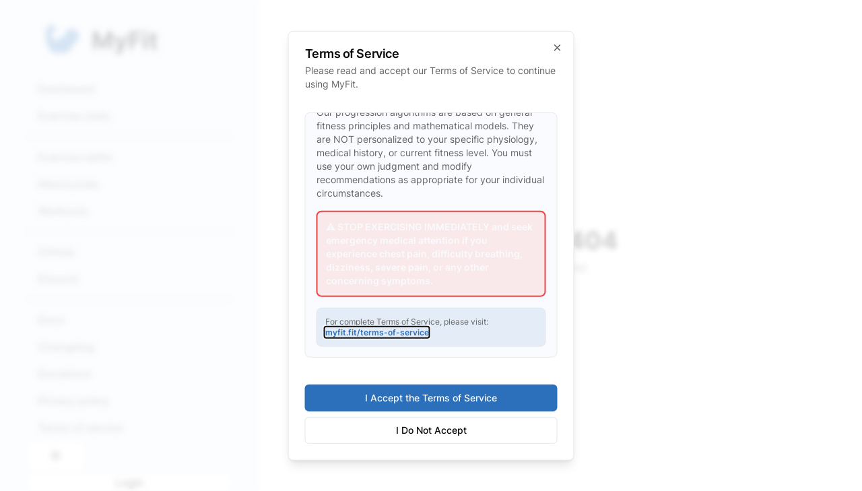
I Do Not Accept (431, 430)
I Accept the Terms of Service (431, 397)
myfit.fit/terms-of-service (377, 332)
